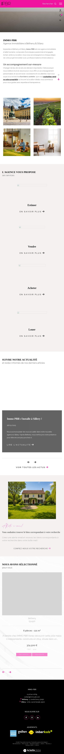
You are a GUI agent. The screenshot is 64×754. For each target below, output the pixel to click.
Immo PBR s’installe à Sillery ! (24, 418)
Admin (42, 743)
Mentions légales (34, 743)
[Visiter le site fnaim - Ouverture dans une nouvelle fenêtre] (31, 732)
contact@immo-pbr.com (32, 697)
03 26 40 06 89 (32, 694)
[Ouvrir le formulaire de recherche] (49, 3)
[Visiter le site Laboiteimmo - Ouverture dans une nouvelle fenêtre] (32, 749)
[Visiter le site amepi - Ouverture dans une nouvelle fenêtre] (13, 733)
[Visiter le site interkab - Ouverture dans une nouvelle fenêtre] (44, 731)
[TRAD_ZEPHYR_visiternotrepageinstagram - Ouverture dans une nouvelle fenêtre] (32, 717)
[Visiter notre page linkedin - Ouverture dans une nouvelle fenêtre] (38, 717)
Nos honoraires (16, 743)
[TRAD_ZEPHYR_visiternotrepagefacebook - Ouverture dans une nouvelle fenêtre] (26, 717)
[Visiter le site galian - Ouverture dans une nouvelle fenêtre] (22, 732)
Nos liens (48, 743)
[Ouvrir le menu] (60, 4)
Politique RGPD (29, 745)
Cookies (37, 745)
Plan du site (25, 743)
